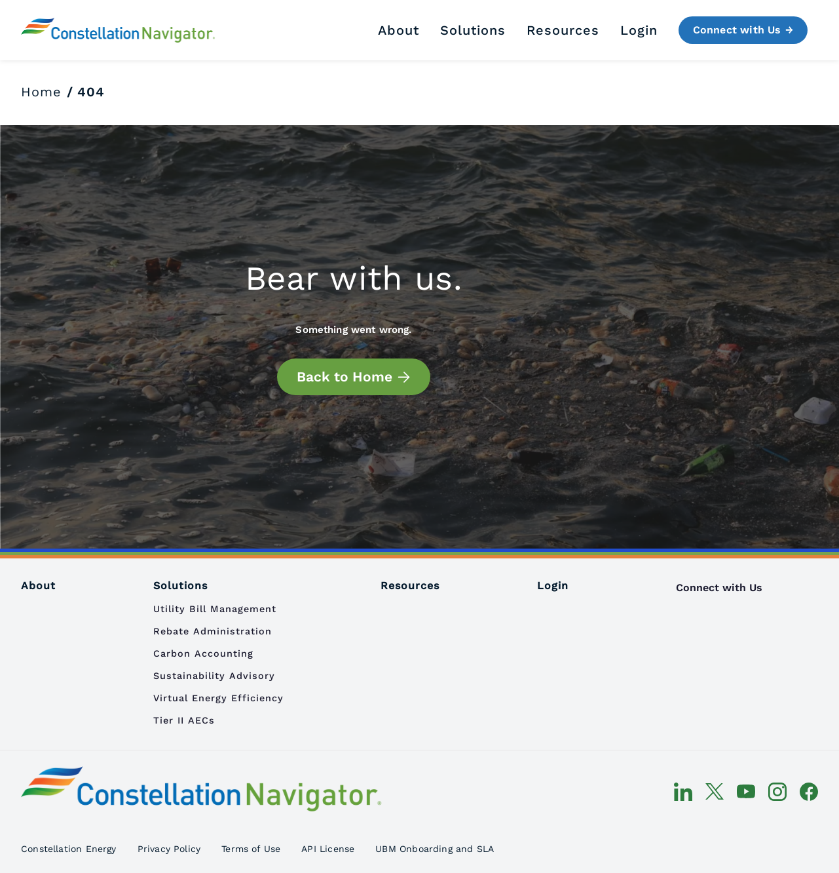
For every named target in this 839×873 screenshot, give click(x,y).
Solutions (473, 30)
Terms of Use (250, 849)
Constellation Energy (69, 849)
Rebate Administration (212, 631)
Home (41, 92)
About (398, 30)
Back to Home (344, 376)
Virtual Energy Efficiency (218, 698)
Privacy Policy (169, 849)
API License (327, 849)
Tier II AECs (184, 720)
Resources (563, 30)
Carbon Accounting (203, 653)
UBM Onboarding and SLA (434, 849)
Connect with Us (737, 30)
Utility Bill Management (214, 609)
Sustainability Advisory (214, 675)
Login (639, 30)
